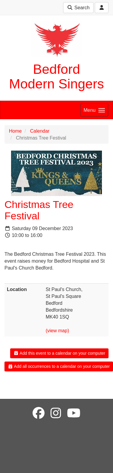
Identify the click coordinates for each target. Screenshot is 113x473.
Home (15, 131)
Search (78, 7)
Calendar (39, 131)
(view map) (57, 330)
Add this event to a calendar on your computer (59, 353)
